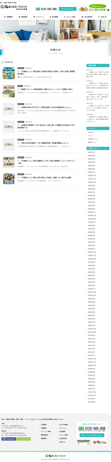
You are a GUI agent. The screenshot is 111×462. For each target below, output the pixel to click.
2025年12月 (92, 175)
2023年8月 (91, 265)
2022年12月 (92, 292)
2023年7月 (91, 269)
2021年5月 (91, 342)
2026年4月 (91, 162)
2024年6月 (91, 232)
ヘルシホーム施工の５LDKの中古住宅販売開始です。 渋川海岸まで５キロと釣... (43, 131)
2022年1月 (91, 325)
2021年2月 (91, 352)
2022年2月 (91, 322)
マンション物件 (45, 431)
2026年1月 (91, 172)
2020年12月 (92, 359)
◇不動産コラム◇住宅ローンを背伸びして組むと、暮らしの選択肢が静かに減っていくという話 (97, 97)
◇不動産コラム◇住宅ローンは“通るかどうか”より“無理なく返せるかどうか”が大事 (98, 108)
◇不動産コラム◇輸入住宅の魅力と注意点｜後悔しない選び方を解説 (44, 178)
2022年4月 (91, 315)
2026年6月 (91, 155)
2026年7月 (91, 152)
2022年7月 (91, 305)
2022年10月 (92, 295)
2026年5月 (91, 159)
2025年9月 (91, 186)
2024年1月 (91, 249)
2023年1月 (91, 289)
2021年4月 (91, 345)
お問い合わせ (68, 9)
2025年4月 (91, 202)
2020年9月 (91, 369)
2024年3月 (91, 242)
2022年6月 (91, 309)
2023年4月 (91, 279)
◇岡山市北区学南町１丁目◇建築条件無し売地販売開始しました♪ (43, 143)
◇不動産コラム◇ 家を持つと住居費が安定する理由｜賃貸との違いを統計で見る (97, 74)
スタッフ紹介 (70, 17)
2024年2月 (91, 245)
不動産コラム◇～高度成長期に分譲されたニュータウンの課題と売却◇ (45, 89)
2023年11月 (92, 255)
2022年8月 (91, 302)
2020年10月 (92, 365)
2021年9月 (91, 335)
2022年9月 (91, 299)
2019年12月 (92, 392)
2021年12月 (92, 329)
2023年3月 (91, 282)
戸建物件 (43, 428)
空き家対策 (87, 17)
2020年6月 (91, 379)
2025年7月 (91, 192)
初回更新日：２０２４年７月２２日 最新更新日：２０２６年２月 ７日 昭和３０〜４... (45, 92)
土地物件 (43, 424)
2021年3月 (91, 349)
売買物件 (8, 17)
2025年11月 (92, 179)
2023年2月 (91, 285)
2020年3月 (91, 385)
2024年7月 (91, 229)
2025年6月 (91, 195)
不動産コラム (92, 139)
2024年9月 (91, 222)
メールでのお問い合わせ (92, 435)
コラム (90, 136)
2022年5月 (91, 312)
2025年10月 (92, 182)
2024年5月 (91, 235)
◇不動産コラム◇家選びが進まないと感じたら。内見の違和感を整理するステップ (97, 119)
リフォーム (39, 17)
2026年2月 (91, 169)
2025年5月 (91, 199)
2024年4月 (91, 239)
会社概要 (54, 17)
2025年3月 (91, 206)
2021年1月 (91, 355)
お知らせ (102, 17)
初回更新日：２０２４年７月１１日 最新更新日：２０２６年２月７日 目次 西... (42, 166)
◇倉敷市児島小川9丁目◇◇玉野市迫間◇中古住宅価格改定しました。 (44, 107)
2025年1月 (91, 212)
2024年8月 (91, 225)
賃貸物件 (23, 17)
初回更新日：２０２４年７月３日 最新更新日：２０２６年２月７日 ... (40, 181)
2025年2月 (91, 209)
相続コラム (92, 142)
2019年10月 (92, 395)
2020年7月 (91, 375)
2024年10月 (92, 219)
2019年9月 (91, 399)
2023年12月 (92, 252)
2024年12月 (92, 215)
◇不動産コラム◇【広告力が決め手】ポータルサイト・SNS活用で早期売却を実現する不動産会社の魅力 (97, 85)
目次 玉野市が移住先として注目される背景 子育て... (35, 77)
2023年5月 (91, 275)
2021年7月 (91, 339)
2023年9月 (91, 262)
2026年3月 (91, 166)
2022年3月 (91, 319)
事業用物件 (44, 435)
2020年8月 (91, 372)
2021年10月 (92, 332)
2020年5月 (91, 382)
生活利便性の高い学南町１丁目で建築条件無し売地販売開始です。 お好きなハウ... (44, 146)
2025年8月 (91, 189)
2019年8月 (91, 402)
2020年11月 (92, 362)
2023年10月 (92, 259)
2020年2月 (91, 389)
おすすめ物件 (63, 424)
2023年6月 (91, 272)
